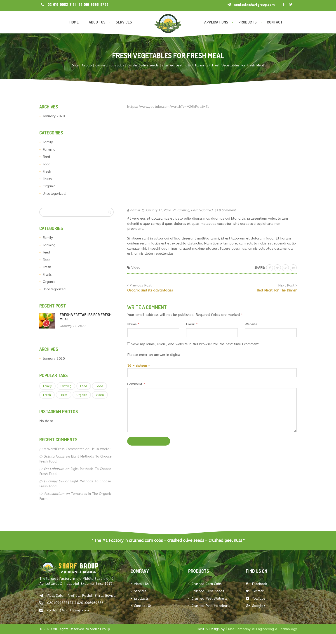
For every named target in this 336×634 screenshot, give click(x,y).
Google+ (256, 606)
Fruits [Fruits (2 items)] (64, 395)
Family (48, 142)
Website (251, 324)
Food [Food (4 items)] (99, 386)
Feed (46, 157)
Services (124, 22)
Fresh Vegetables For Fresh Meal (85, 316)
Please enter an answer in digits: (153, 355)
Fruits (47, 179)
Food (47, 164)
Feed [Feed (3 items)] (83, 386)
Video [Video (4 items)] (100, 395)
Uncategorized (54, 194)
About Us (97, 22)
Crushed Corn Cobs (207, 584)
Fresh (47, 171)
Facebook (256, 584)
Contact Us (143, 606)
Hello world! (100, 449)
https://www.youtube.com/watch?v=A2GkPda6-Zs (168, 107)
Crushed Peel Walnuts (209, 598)
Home (74, 22)
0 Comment (227, 210)
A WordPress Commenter (64, 449)
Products (247, 22)
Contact (275, 22)
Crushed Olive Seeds (208, 591)
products (141, 598)
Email (192, 324)
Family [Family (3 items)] (47, 386)
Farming (49, 150)
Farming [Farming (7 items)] (66, 386)
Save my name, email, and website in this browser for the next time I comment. (195, 344)
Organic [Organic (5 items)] (81, 395)
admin (135, 210)
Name (133, 324)
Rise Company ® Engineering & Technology (262, 629)
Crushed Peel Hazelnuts (211, 606)
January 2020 (54, 116)
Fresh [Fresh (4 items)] (47, 395)
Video (135, 267)
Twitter (255, 591)
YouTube (256, 598)
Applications (216, 22)
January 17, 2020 (158, 210)
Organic (49, 186)
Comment (136, 384)
